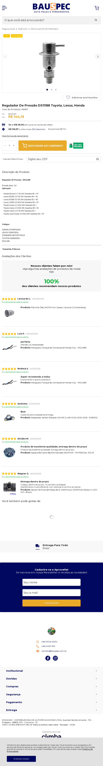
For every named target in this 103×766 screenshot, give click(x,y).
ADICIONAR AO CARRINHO (42, 145)
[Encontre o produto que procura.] (96, 20)
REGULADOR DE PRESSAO (44, 29)
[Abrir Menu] (4, 8)
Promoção (17, 35)
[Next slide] (97, 56)
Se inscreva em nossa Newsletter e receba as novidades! (51, 572)
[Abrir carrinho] (97, 8)
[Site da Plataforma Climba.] (51, 736)
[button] (47, 90)
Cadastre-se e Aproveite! (51, 569)
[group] (51, 547)
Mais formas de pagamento (15, 136)
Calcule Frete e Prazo (13, 159)
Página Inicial (8, 29)
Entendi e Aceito (21, 759)
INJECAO (23, 29)
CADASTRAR (51, 603)
